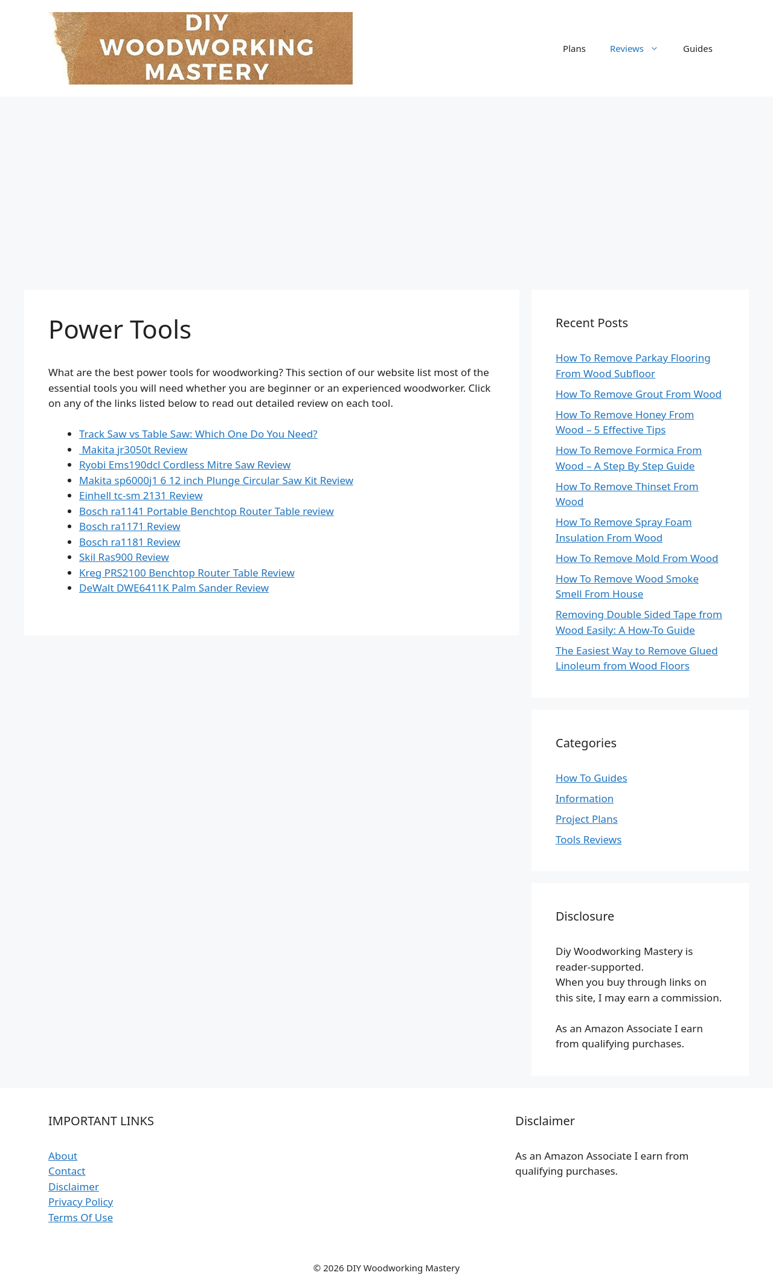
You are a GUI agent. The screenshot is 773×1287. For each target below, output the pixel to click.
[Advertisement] (386, 187)
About (62, 1156)
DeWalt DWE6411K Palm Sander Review (174, 588)
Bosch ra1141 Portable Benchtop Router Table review (206, 511)
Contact (67, 1171)
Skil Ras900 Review (124, 557)
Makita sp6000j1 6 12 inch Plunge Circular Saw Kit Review (216, 480)
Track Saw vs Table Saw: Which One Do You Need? (198, 434)
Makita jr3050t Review (133, 449)
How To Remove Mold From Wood (637, 558)
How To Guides (591, 778)
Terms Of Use (80, 1217)
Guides (698, 48)
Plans (574, 48)
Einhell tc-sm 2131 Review (141, 495)
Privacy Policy (80, 1202)
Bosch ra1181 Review (130, 542)
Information (585, 798)
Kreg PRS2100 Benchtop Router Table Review (187, 573)
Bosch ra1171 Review (130, 526)
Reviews (640, 48)
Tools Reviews (588, 839)
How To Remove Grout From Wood (639, 394)
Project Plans (587, 819)
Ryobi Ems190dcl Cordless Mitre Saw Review (184, 464)
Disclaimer (73, 1186)
